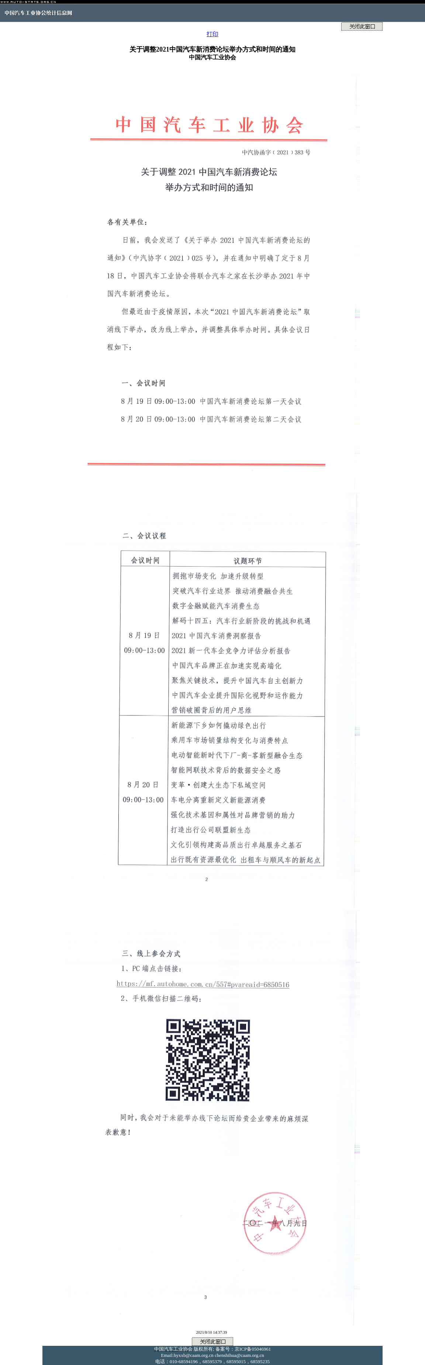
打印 (212, 34)
